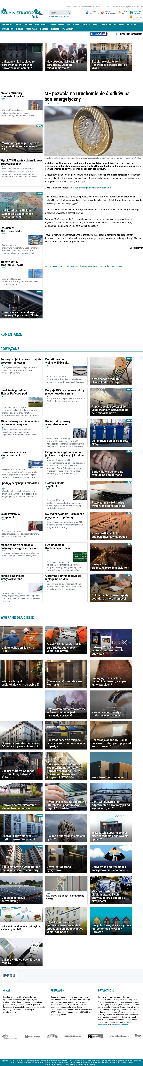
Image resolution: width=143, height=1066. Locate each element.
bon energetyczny (119, 266)
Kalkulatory (67, 29)
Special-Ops (52, 1036)
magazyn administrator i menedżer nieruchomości (83, 6)
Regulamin (106, 6)
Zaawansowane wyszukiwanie (59, 16)
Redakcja (131, 6)
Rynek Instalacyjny (95, 1036)
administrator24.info (21, 13)
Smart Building (57, 24)
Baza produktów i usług (125, 24)
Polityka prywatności (119, 6)
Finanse (28, 24)
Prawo (19, 24)
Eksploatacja (41, 24)
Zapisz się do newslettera (131, 34)
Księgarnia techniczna (119, 1036)
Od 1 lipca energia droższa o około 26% (90, 187)
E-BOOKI (19, 29)
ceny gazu (52, 266)
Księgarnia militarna (138, 1036)
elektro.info (32, 1036)
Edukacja (86, 24)
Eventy (96, 24)
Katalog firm (7, 29)
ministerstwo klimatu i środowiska (96, 266)
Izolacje (72, 1036)
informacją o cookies (120, 1025)
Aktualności (7, 24)
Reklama (139, 6)
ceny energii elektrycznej (69, 266)
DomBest (55, 29)
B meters (44, 29)
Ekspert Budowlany (9, 1036)
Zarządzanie (73, 24)
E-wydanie (106, 24)
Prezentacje (31, 29)
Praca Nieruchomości (98, 34)
